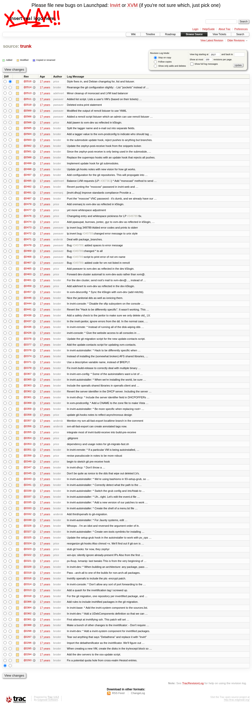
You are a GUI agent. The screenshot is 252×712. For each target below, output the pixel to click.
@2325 (27, 542)
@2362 (27, 394)
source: (11, 46)
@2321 (27, 566)
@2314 (27, 589)
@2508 (27, 117)
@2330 (27, 524)
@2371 (27, 365)
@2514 (27, 87)
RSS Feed (118, 698)
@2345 (27, 477)
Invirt (115, 5)
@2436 (27, 329)
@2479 (27, 205)
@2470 (27, 247)
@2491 (27, 194)
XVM (132, 5)
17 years (45, 81)
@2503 (27, 140)
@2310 (27, 601)
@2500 (27, 158)
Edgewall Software (47, 705)
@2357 (27, 424)
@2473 (27, 229)
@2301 (27, 625)
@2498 (27, 170)
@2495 (27, 182)
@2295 (27, 654)
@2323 (27, 554)
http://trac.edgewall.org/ (237, 705)
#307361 (106, 181)
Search (240, 34)
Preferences (241, 29)
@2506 (27, 123)
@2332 (27, 518)
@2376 (27, 353)
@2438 (27, 318)
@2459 (27, 288)
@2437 (27, 323)
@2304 (27, 613)
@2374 (27, 359)
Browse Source (194, 34)
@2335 (27, 507)
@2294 (27, 660)
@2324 (27, 548)
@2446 (27, 300)
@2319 (27, 577)
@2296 (27, 648)
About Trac (224, 29)
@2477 (27, 211)
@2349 (27, 465)
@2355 (27, 436)
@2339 (27, 495)
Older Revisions (236, 40)
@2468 (27, 259)
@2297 (27, 642)
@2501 (27, 152)
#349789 (132, 217)
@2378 (27, 341)
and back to (233, 54)
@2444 (27, 306)
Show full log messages (204, 64)
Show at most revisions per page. (211, 59)
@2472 (27, 235)
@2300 (27, 631)
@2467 (27, 264)
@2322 (27, 560)
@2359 (27, 412)
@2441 (27, 312)
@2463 (27, 276)
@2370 (27, 371)
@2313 (27, 595)
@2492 (27, 188)
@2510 (27, 105)
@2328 (27, 530)
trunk (26, 46)
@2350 (27, 459)
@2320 (27, 571)
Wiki (133, 34)
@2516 (27, 81)
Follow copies (163, 61)
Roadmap (170, 34)
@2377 (27, 347)
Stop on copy (162, 57)
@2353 (27, 447)
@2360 (27, 406)
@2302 (27, 619)
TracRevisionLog (193, 688)
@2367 (27, 377)
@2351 (27, 453)
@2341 (27, 489)
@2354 (27, 442)
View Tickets (219, 34)
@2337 (27, 501)
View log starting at (205, 54)
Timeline (150, 34)
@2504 (27, 135)
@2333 (27, 512)
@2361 (27, 400)
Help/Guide (208, 29)
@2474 (27, 223)
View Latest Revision (211, 40)
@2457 (27, 294)
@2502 (27, 146)
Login (195, 29)
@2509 (27, 111)
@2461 (27, 282)
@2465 (27, 270)
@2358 (27, 418)
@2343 (27, 483)
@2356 (27, 430)
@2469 (27, 253)
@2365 (27, 383)
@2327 (27, 536)
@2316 (27, 583)
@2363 (27, 388)
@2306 (27, 607)
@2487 (27, 199)
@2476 (27, 217)
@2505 (27, 129)
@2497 (27, 176)
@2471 (27, 241)
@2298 (27, 636)
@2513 (27, 93)
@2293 (27, 666)
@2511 (27, 99)
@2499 (27, 164)
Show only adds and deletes (170, 66)
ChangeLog (138, 698)
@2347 (27, 471)
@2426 (27, 335)
